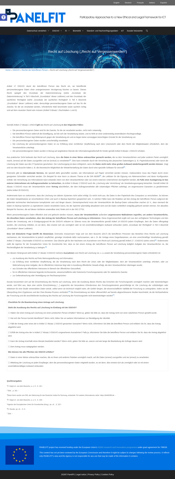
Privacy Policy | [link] (94, 474)
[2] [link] (124, 167)
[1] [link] (70, 160)
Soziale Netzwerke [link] (135, 31)
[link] (3, 17)
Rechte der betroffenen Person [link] (35, 70)
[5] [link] (46, 247)
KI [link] (68, 31)
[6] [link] (69, 291)
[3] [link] (100, 176)
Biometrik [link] (79, 31)
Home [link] (8, 70)
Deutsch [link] (128, 3)
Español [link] (163, 3)
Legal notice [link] (81, 474)
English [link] (116, 3)
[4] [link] (156, 240)
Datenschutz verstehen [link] (39, 31)
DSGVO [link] (58, 31)
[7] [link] (113, 295)
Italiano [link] (152, 3)
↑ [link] (42, 386)
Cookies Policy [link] (107, 474)
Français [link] (140, 3)
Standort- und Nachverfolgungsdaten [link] (102, 31)
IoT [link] (122, 31)
